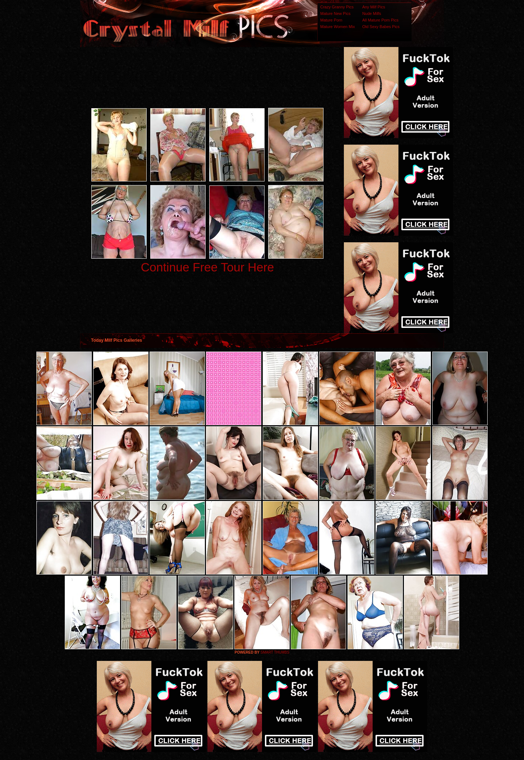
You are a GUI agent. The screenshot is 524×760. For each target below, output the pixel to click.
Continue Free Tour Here (207, 267)
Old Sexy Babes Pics (381, 26)
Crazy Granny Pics (337, 7)
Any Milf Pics (373, 7)
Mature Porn (331, 20)
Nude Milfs (371, 13)
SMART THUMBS (275, 652)
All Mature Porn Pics (380, 20)
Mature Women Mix (337, 26)
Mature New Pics (335, 13)
